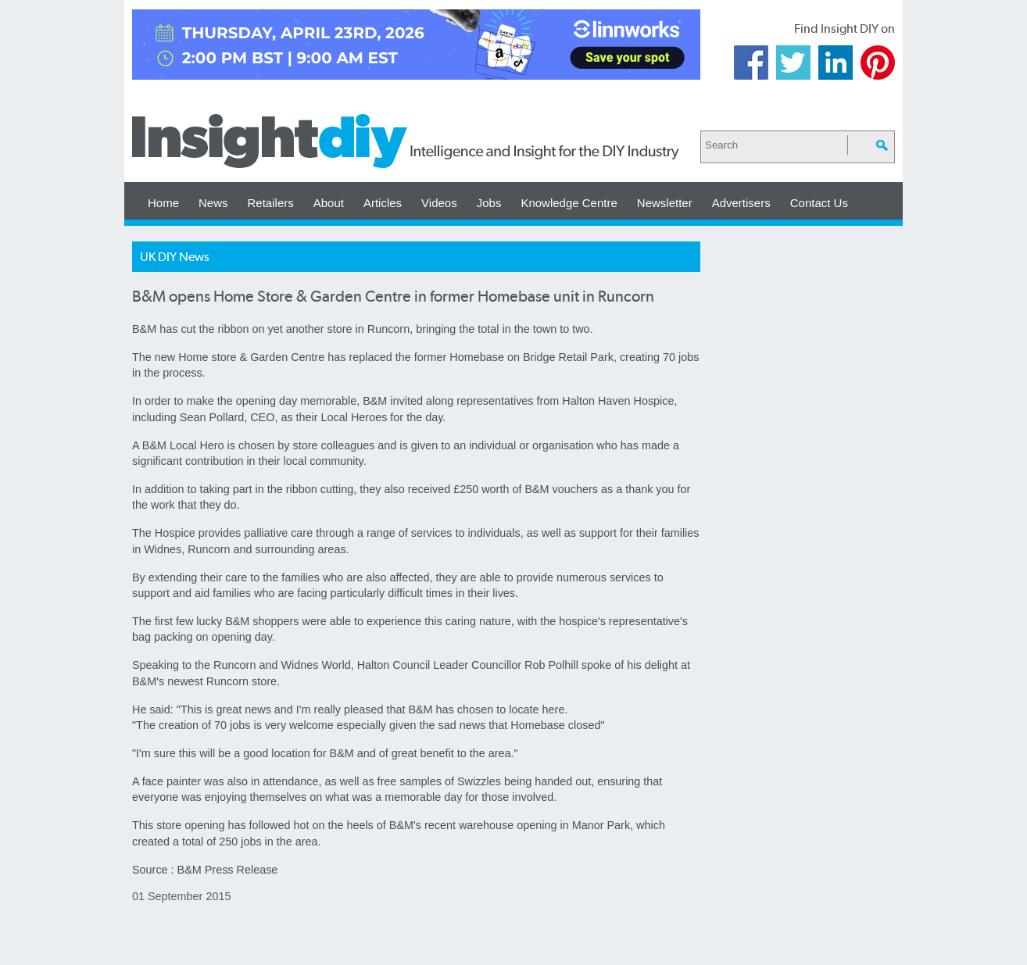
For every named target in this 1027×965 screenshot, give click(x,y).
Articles (382, 202)
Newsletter (664, 202)
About (328, 202)
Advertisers (741, 202)
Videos (439, 202)
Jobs (489, 202)
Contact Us (819, 202)
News (213, 202)
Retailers (271, 202)
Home (163, 202)
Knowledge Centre (569, 202)
